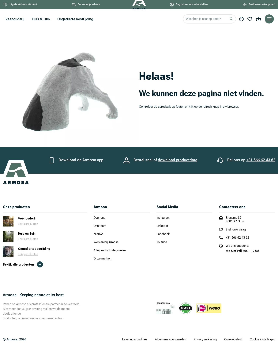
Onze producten (16, 207)
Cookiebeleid (233, 339)
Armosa (100, 207)
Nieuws (98, 234)
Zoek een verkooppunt (259, 4)
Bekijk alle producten (23, 264)
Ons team (100, 226)
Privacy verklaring (205, 339)
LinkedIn (162, 226)
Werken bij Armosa (106, 242)
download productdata (177, 160)
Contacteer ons (232, 207)
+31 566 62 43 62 (260, 160)
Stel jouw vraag (236, 229)
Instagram (163, 217)
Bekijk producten (28, 223)
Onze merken (102, 258)
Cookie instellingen (262, 339)
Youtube (161, 242)
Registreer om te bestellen (189, 4)
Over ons (99, 217)
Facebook (163, 234)
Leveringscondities (134, 339)
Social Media (167, 207)
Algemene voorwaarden (170, 339)
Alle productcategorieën (110, 250)
